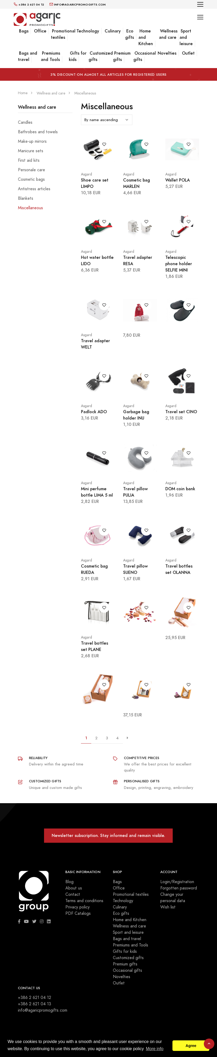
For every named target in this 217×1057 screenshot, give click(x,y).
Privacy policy (77, 907)
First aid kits (29, 160)
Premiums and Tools (50, 56)
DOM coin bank (180, 489)
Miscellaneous (30, 208)
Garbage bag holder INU (136, 415)
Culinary (113, 31)
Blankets (25, 198)
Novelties (167, 53)
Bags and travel (27, 56)
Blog (69, 882)
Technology (87, 31)
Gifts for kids (77, 56)
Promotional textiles (63, 34)
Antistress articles (34, 189)
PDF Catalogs (78, 913)
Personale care (31, 170)
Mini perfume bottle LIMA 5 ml (97, 492)
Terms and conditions (84, 901)
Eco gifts (129, 34)
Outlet (188, 53)
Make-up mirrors (32, 141)
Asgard (86, 174)
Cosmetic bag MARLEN (136, 183)
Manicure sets (30, 151)
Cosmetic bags (31, 179)
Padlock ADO (94, 412)
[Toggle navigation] (200, 4)
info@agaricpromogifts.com (42, 1010)
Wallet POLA (177, 180)
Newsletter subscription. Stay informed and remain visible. (108, 835)
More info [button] (154, 1048)
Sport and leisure (128, 932)
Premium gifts (122, 56)
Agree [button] (191, 1046)
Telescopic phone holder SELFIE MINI (178, 263)
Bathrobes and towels (38, 132)
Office (40, 31)
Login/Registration (177, 882)
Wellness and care (168, 34)
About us (73, 888)
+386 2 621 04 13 (34, 1004)
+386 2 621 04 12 (34, 998)
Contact (72, 894)
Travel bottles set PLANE (94, 646)
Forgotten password (178, 888)
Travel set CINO (181, 412)
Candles (25, 122)
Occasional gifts (144, 56)
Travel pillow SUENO (135, 569)
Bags (23, 31)
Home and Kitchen (129, 920)
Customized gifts (101, 56)
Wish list (168, 907)
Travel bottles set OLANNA (178, 569)
